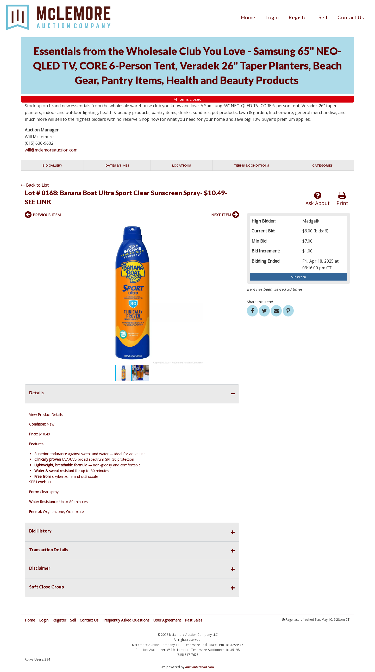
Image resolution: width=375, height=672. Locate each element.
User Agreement (167, 620)
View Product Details (46, 414)
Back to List (35, 185)
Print (342, 199)
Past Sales (193, 620)
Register (299, 17)
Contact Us (351, 17)
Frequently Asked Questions (125, 620)
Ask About (317, 199)
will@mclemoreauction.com (51, 150)
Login (272, 17)
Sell (322, 17)
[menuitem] (248, 17)
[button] (234, 226)
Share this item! (260, 301)
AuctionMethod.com (199, 667)
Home (248, 17)
